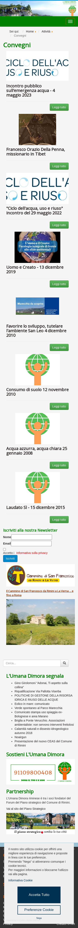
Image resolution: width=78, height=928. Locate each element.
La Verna (63, 591)
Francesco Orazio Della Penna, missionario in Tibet (35, 152)
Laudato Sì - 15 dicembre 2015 (35, 507)
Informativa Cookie (20, 880)
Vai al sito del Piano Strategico (26, 808)
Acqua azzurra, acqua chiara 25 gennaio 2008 (36, 451)
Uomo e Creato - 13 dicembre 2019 (34, 269)
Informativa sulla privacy (32, 553)
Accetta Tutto (39, 895)
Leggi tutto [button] (59, 107)
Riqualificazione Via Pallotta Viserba (38, 691)
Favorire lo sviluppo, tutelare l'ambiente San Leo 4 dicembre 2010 (36, 330)
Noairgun (20, 737)
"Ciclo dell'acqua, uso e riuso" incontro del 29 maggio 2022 (34, 210)
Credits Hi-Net (66, 924)
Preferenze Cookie (39, 910)
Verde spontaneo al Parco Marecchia (38, 708)
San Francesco (33, 591)
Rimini (50, 591)
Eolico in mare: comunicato (32, 703)
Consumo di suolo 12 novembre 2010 (37, 392)
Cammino (14, 591)
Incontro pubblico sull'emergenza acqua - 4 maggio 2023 (30, 90)
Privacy (8, 924)
